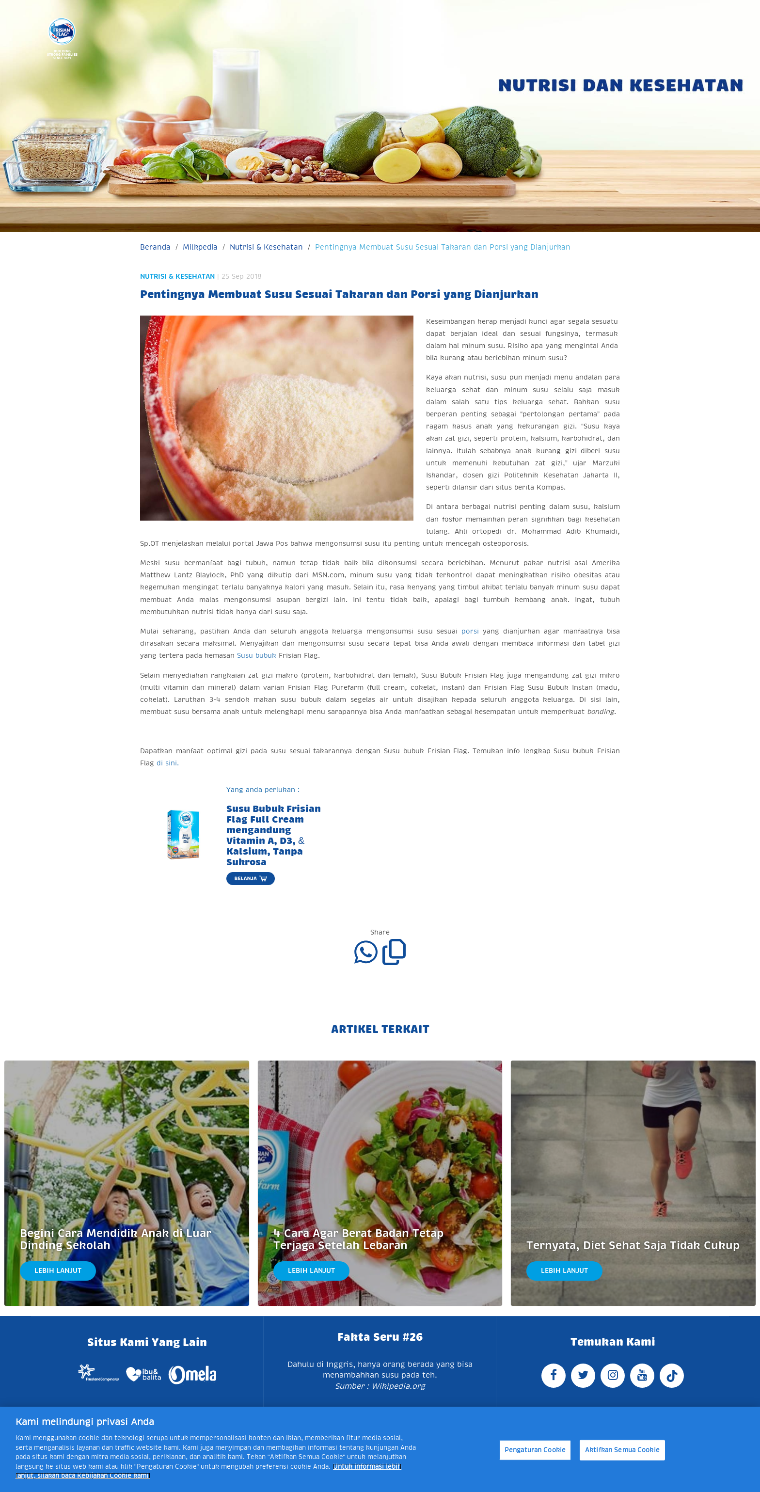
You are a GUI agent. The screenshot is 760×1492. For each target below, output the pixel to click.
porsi (470, 631)
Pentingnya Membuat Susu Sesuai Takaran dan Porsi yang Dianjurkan (442, 247)
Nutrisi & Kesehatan (266, 247)
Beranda (155, 247)
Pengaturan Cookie (535, 1450)
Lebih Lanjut (57, 1270)
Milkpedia (200, 247)
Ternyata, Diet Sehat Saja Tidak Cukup (633, 1245)
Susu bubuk (256, 655)
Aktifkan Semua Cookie (622, 1450)
